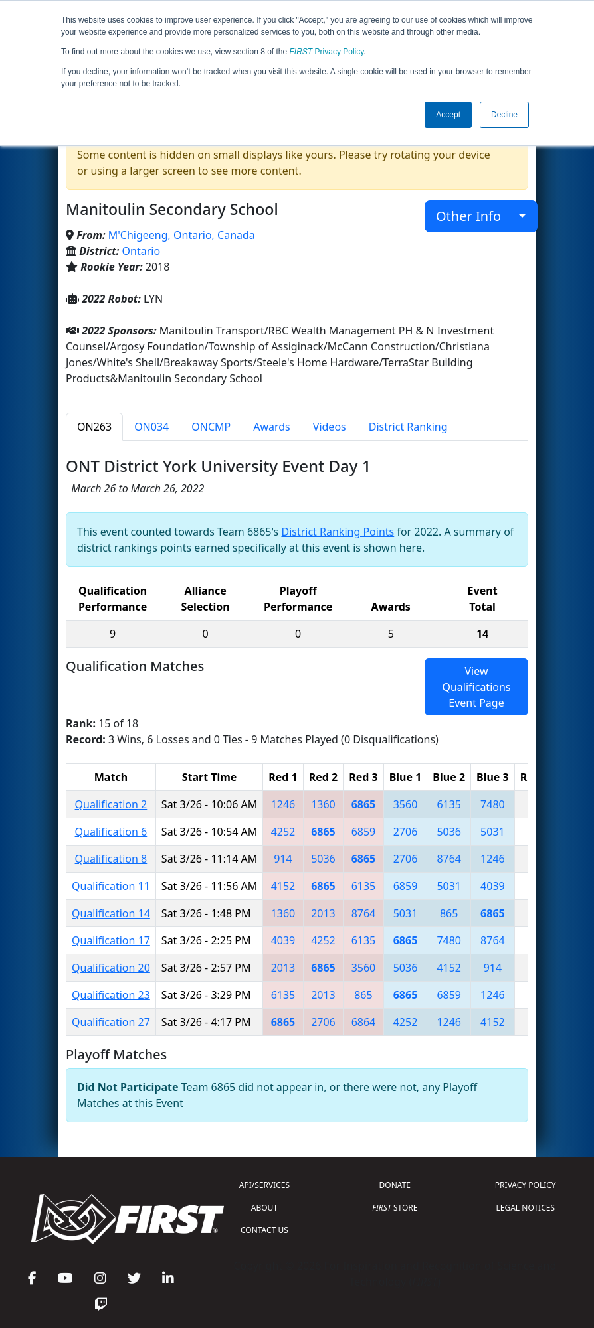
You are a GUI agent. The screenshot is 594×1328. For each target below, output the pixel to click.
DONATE (395, 1185)
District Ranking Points (337, 531)
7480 (492, 804)
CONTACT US (264, 1230)
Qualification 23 (111, 995)
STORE (394, 1207)
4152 (283, 886)
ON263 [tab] (94, 426)
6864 (363, 1022)
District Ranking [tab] (408, 426)
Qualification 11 (111, 886)
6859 (363, 831)
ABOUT (264, 1207)
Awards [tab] (271, 426)
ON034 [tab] (151, 426)
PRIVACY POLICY (525, 1185)
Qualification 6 (111, 831)
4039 (492, 886)
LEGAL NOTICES (525, 1207)
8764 (449, 858)
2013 (323, 913)
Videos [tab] (329, 426)
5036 (449, 831)
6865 (363, 804)
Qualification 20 (111, 967)
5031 (492, 831)
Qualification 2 (111, 804)
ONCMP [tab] (211, 426)
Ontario (141, 251)
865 (449, 913)
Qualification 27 (111, 1022)
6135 (449, 804)
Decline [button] (504, 114)
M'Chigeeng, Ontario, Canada (181, 235)
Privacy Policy (327, 51)
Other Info (475, 216)
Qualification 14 (111, 913)
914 (283, 858)
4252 (283, 831)
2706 (405, 831)
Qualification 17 (111, 940)
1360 (323, 804)
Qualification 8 (111, 858)
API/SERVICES (264, 1185)
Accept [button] (448, 114)
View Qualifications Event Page (476, 687)
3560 (405, 804)
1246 (283, 804)
